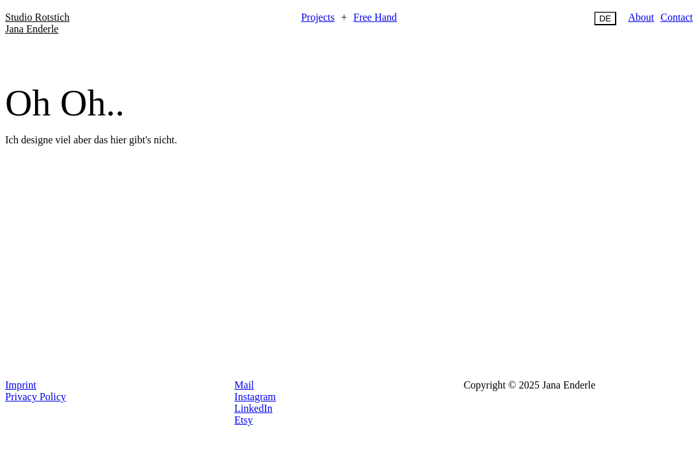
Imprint (20, 384)
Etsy (243, 419)
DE (605, 18)
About (641, 17)
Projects (318, 17)
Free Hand (375, 17)
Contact (676, 17)
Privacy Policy (35, 396)
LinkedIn (253, 408)
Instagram (255, 396)
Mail (244, 384)
